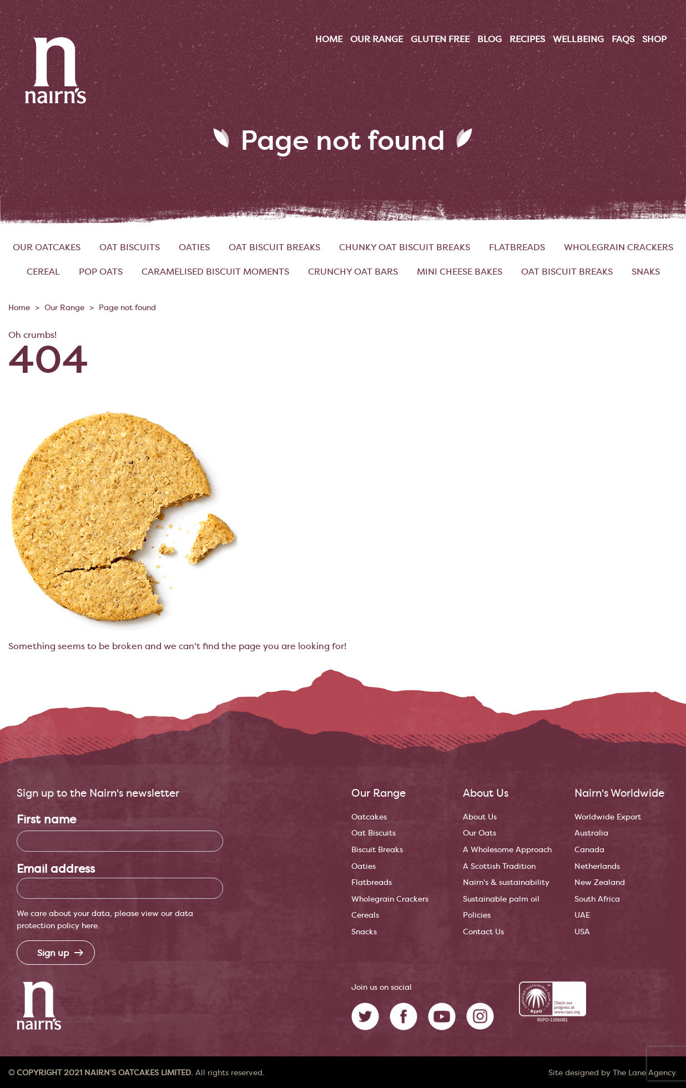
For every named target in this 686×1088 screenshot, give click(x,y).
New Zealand (599, 882)
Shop (654, 39)
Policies (477, 915)
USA (582, 932)
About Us (480, 817)
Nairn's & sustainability (506, 882)
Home (328, 39)
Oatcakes (369, 817)
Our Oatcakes (46, 247)
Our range (376, 39)
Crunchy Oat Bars (353, 271)
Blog (489, 39)
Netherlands (597, 866)
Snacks (364, 932)
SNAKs (646, 271)
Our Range (64, 308)
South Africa (597, 899)
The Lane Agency (644, 1073)
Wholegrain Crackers (618, 247)
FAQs (623, 39)
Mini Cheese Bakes (459, 271)
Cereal (43, 271)
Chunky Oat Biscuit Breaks (404, 247)
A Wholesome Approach (507, 850)
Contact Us (483, 932)
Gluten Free (440, 39)
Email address (56, 869)
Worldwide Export (607, 817)
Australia (591, 833)
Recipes (527, 39)
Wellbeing (578, 39)
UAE (582, 915)
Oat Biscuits (129, 247)
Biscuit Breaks (377, 850)
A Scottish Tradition (499, 866)
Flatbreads (517, 247)
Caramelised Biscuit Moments (215, 271)
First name (46, 820)
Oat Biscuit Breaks (274, 247)
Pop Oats (101, 271)
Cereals (365, 915)
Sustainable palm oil (501, 899)
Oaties (194, 247)
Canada (589, 850)
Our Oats (479, 833)
